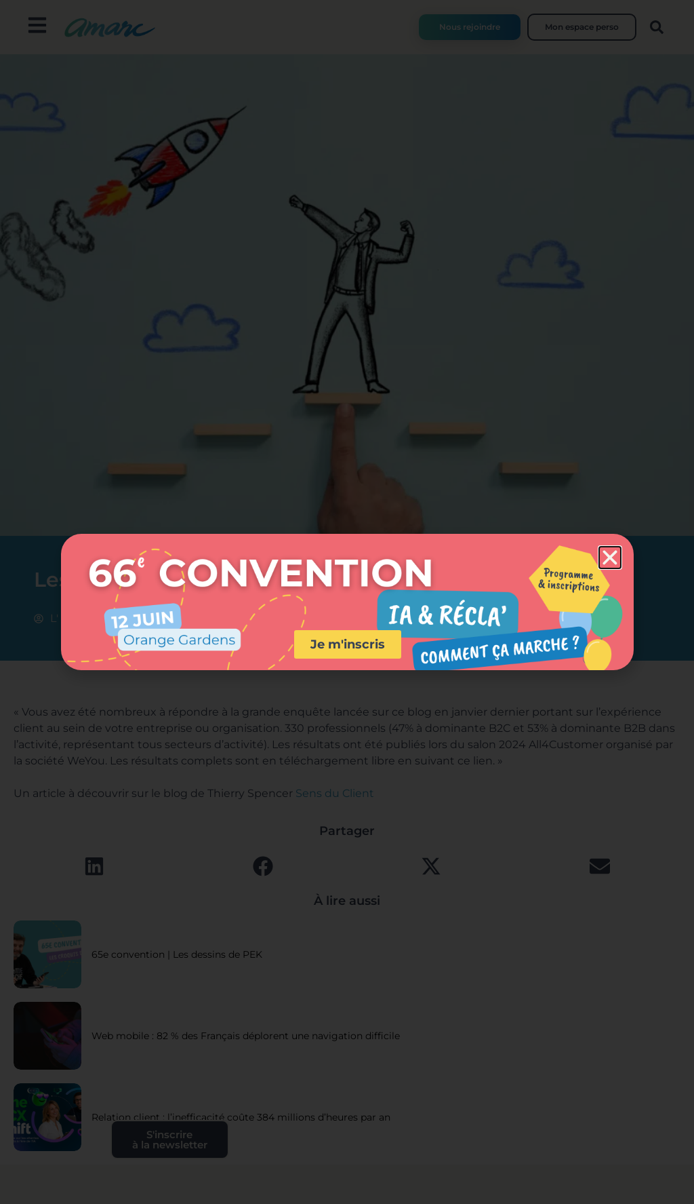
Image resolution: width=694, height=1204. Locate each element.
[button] (610, 557)
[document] (347, 602)
